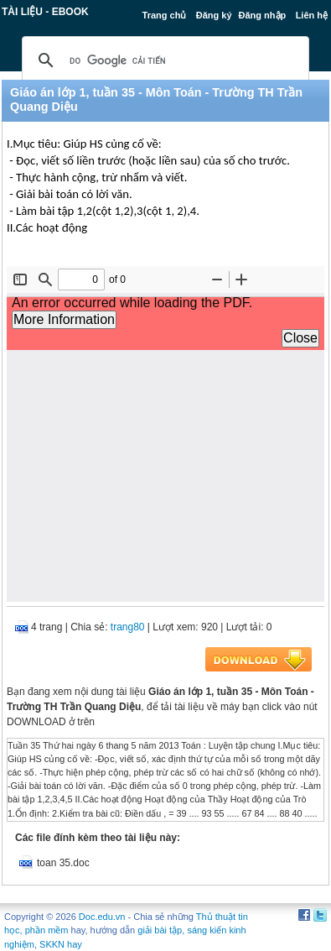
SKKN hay (60, 944)
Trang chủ (164, 15)
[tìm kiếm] (163, 60)
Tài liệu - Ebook (45, 12)
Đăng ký (214, 15)
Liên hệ (312, 15)
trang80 (128, 627)
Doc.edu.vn (102, 917)
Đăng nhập (263, 15)
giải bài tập (159, 930)
